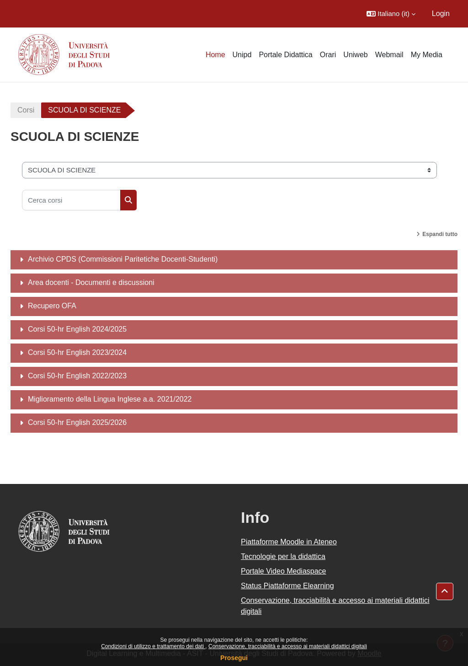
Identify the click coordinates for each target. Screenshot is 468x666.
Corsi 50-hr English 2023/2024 (77, 352)
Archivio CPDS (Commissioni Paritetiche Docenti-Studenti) (123, 259)
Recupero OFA (52, 306)
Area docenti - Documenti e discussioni (91, 282)
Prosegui (234, 657)
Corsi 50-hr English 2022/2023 (77, 376)
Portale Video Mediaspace (283, 571)
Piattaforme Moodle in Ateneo (289, 542)
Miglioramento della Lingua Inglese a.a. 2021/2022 (109, 399)
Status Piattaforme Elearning (287, 586)
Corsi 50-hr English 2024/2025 (77, 329)
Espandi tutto (439, 234)
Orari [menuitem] (328, 55)
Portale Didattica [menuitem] (285, 55)
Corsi (25, 110)
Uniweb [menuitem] (355, 55)
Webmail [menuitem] (389, 55)
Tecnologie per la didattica (283, 556)
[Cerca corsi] (71, 200)
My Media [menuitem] (426, 55)
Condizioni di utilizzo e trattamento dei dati (153, 646)
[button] (391, 13)
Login (441, 13)
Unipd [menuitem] (242, 55)
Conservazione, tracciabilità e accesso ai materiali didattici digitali (287, 646)
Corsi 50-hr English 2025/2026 (77, 422)
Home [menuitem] (215, 55)
